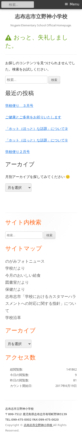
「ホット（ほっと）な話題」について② (36, 128)
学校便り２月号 (17, 151)
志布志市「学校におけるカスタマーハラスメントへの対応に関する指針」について (40, 303)
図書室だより (17, 282)
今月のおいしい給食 (23, 275)
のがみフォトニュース (25, 261)
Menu (74, 4)
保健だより (15, 289)
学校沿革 (13, 317)
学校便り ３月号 (19, 105)
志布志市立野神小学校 (41, 16)
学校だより (15, 268)
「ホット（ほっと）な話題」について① (36, 140)
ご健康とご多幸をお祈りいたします (33, 117)
